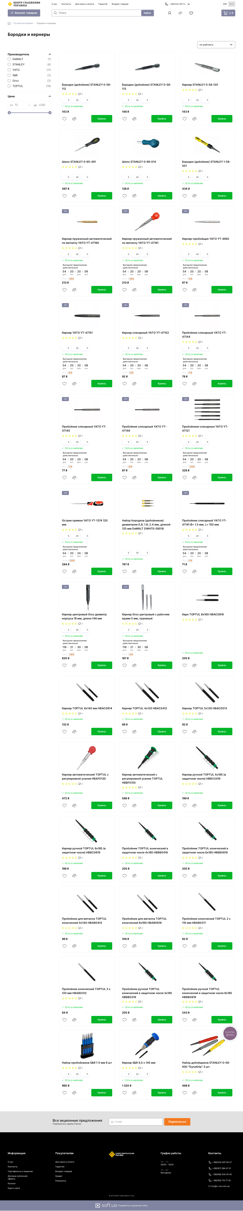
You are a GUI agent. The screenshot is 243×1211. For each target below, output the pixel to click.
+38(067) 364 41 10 (219, 1168)
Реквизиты (60, 1181)
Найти (147, 13)
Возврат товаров (120, 4)
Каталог (12, 1184)
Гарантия (102, 4)
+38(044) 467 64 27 (220, 1162)
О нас (54, 4)
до (35, 105)
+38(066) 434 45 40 (220, 1174)
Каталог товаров (26, 12)
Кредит (58, 1176)
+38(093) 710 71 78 (219, 1181)
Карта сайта (14, 1188)
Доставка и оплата (84, 4)
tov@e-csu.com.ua (219, 1186)
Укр (225, 4)
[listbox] (216, 44)
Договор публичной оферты (17, 1177)
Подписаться (177, 1122)
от (11, 105)
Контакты (66, 4)
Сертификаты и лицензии (20, 1171)
